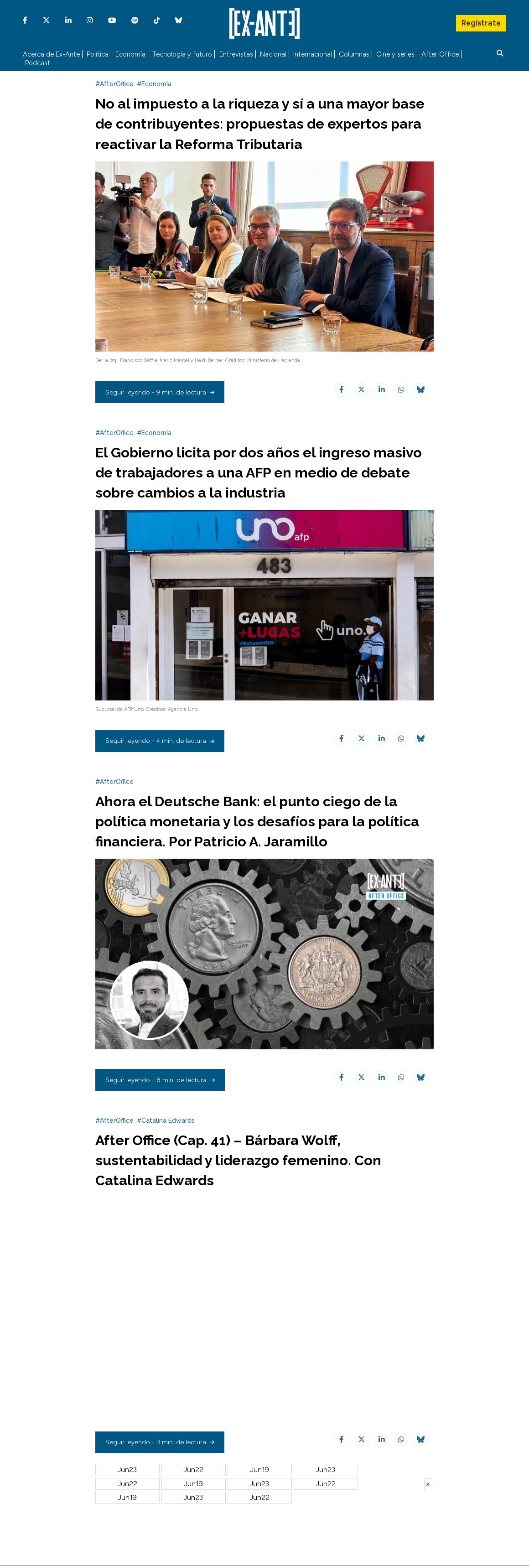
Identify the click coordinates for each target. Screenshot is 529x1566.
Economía (130, 53)
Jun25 (193, 1512)
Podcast (37, 62)
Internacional (312, 53)
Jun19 (259, 1485)
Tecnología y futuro (182, 53)
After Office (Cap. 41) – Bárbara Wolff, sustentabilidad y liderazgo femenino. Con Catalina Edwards (254, 1175)
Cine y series (395, 53)
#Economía (154, 99)
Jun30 (259, 1498)
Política (98, 53)
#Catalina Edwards (166, 1135)
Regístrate (480, 20)
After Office (440, 53)
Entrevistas (236, 53)
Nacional (273, 53)
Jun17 (127, 1498)
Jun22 (193, 1485)
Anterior (428, 1499)
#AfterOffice (114, 99)
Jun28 (326, 1498)
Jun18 (325, 1485)
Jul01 (193, 1498)
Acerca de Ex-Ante (51, 53)
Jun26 (127, 1512)
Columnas (354, 53)
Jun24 (259, 1512)
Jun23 (127, 1485)
